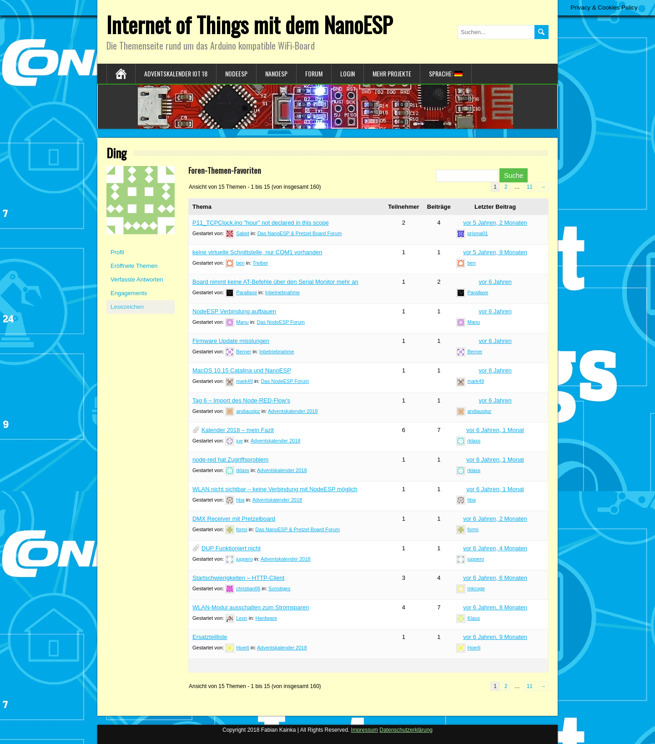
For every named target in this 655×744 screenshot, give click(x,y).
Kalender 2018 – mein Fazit (238, 430)
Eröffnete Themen (134, 265)
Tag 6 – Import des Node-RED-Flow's (241, 400)
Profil (117, 252)
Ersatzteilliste (209, 636)
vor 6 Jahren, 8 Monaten (495, 607)
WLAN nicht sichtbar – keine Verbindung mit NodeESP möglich (275, 489)
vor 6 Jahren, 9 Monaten (495, 636)
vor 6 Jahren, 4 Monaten (495, 548)
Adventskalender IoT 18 (175, 73)
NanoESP (276, 73)
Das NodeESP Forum (281, 322)
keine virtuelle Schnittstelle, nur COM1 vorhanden (257, 252)
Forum (313, 73)
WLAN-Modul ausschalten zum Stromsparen (250, 607)
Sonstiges (279, 588)
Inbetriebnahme (282, 292)
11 (530, 187)
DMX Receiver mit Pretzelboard (233, 518)
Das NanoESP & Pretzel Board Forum (299, 233)
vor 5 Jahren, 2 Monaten (495, 222)
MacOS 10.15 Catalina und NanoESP (241, 370)
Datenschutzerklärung (406, 730)
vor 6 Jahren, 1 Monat (495, 430)
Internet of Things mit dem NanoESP (249, 24)
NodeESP (236, 73)
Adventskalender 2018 (292, 411)
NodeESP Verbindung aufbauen (234, 311)
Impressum (364, 730)
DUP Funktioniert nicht (231, 548)
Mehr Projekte (392, 73)
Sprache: (446, 73)
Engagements (129, 293)
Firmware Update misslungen (230, 340)
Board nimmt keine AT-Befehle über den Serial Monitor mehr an (275, 281)
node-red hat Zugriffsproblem (230, 459)
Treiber (260, 263)
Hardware (266, 618)
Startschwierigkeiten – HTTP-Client (238, 577)
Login (347, 73)
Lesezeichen (127, 306)
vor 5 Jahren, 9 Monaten (495, 252)
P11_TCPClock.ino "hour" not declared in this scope (260, 222)
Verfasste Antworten (137, 279)
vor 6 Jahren (495, 281)
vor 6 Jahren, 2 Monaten (495, 518)
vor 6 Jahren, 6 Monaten (495, 577)
